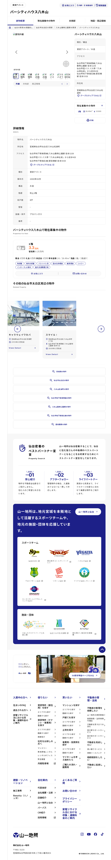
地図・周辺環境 (98, 20)
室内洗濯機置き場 (41, 267)
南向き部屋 (30, 263)
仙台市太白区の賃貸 (44, 27)
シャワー (81, 263)
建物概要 (20, 20)
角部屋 (19, 263)
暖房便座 (70, 263)
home (10, 27)
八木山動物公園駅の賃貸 (66, 27)
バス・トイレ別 (43, 263)
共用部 (72, 20)
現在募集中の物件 (46, 20)
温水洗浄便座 (58, 263)
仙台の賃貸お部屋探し (23, 27)
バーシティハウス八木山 (89, 27)
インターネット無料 (24, 267)
